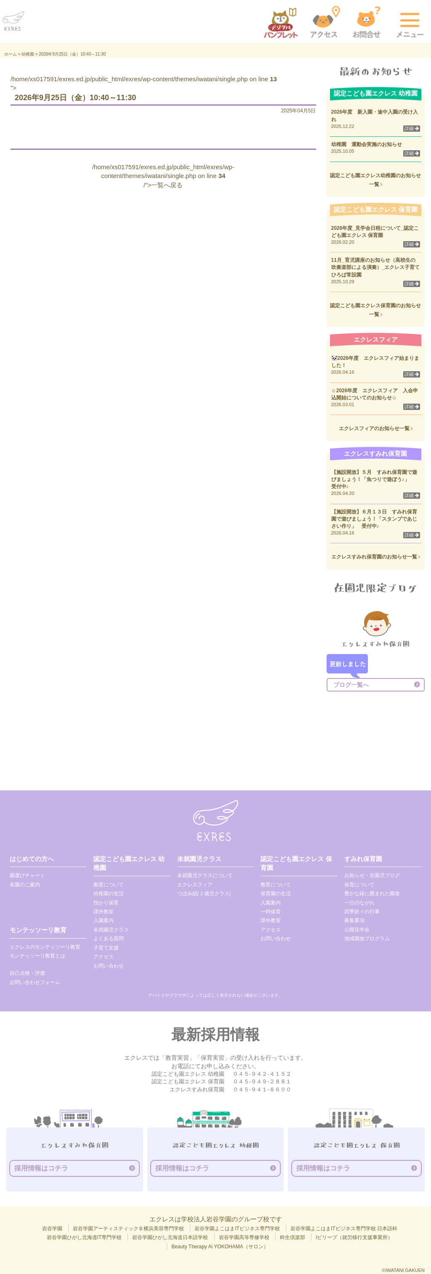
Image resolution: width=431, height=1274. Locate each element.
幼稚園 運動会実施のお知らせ (366, 144)
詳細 (411, 128)
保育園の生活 (276, 893)
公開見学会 (357, 930)
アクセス (103, 957)
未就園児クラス (111, 930)
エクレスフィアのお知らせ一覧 (375, 428)
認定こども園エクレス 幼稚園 (129, 863)
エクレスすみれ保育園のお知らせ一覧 (375, 557)
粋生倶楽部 (292, 1237)
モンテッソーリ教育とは (37, 956)
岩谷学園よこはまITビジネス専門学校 (237, 1228)
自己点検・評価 (27, 973)
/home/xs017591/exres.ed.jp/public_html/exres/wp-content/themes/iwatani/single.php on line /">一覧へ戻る (163, 176)
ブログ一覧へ (351, 684)
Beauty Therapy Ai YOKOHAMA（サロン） (219, 1247)
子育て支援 (106, 948)
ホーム (10, 54)
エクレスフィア (195, 885)
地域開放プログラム (367, 939)
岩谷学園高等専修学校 (244, 1237)
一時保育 (271, 912)
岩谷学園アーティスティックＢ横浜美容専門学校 (128, 1228)
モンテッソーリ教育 (38, 930)
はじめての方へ (32, 858)
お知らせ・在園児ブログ (372, 875)
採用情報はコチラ (41, 1168)
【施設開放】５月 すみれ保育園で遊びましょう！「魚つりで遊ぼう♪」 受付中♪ (378, 479)
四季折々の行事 (362, 912)
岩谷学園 (52, 1228)
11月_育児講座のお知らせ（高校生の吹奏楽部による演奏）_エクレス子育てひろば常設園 (375, 267)
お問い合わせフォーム (35, 982)
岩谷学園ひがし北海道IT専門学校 (84, 1237)
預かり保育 (106, 903)
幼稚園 (27, 54)
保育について (359, 885)
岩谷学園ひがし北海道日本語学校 (170, 1237)
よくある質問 (108, 939)
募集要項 (354, 920)
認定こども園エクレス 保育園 (296, 863)
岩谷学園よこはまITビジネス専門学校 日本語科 (343, 1228)
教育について (108, 885)
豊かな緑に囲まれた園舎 (372, 893)
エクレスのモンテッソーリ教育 (45, 947)
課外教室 (103, 912)
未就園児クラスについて (205, 875)
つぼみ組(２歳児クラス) (204, 893)
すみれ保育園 (363, 858)
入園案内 (103, 920)
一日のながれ (359, 903)
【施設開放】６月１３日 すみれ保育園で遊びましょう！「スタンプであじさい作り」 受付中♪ (374, 519)
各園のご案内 (25, 885)
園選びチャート (27, 875)
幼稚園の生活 (108, 893)
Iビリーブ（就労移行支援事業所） (354, 1237)
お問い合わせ (108, 966)
